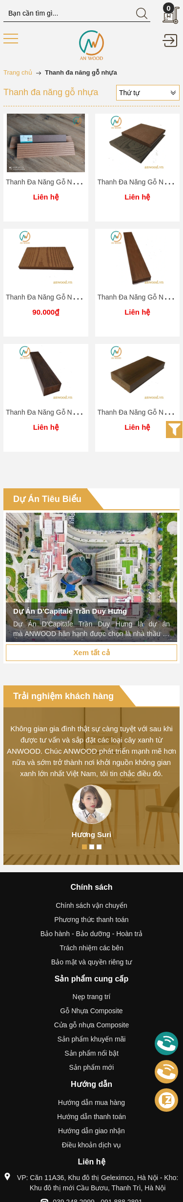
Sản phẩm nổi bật (91, 1053)
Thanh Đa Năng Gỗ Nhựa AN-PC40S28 (66, 412)
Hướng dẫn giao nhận (91, 1131)
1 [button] (84, 846)
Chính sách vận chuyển (91, 905)
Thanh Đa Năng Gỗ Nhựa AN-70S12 (61, 182)
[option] (91, 577)
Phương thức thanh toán (91, 919)
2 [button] (91, 846)
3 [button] (99, 846)
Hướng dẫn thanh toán (91, 1117)
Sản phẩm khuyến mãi (92, 1039)
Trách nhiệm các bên (91, 948)
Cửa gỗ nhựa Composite (91, 1025)
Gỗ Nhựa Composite (91, 1011)
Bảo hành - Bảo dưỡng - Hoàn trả (91, 934)
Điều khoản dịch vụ (92, 1145)
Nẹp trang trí (91, 997)
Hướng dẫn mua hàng (91, 1102)
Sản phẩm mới (91, 1067)
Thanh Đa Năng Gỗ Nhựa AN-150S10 (63, 297)
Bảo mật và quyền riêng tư (91, 962)
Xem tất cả (91, 652)
